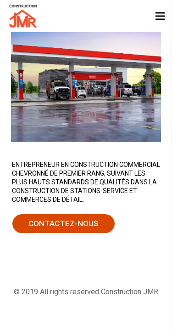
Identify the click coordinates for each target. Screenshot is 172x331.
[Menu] (160, 16)
